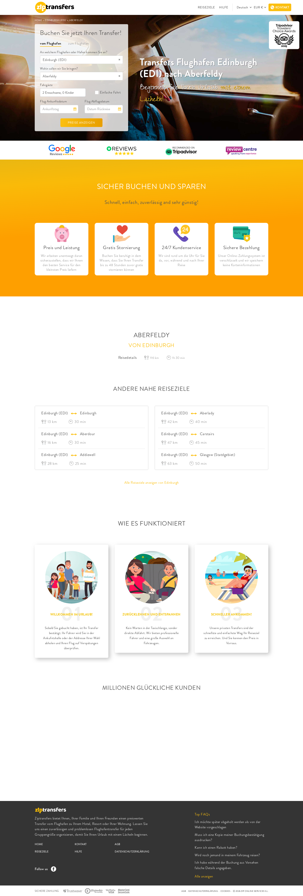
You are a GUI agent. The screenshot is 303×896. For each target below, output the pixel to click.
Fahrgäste (46, 85)
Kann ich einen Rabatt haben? (216, 847)
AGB (117, 844)
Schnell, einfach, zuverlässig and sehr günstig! (152, 202)
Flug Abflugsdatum (97, 101)
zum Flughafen (78, 43)
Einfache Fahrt (108, 92)
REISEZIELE (206, 7)
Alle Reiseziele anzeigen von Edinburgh (151, 482)
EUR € (258, 7)
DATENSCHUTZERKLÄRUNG (132, 852)
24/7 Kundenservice (181, 247)
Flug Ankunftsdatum (53, 101)
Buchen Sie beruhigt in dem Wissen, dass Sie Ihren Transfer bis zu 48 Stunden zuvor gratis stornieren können (122, 263)
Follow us (44, 869)
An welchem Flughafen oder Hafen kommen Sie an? (73, 52)
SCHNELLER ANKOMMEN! (231, 614)
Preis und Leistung (61, 247)
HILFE (223, 7)
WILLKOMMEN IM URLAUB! (71, 614)
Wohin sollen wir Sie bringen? (59, 68)
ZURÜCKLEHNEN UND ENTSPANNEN (151, 614)
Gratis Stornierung (121, 247)
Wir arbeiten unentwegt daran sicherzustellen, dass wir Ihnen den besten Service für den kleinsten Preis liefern (61, 263)
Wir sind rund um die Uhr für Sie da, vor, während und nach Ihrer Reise (181, 260)
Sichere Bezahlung (241, 247)
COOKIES (225, 891)
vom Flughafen (50, 43)
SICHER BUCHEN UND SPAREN (151, 186)
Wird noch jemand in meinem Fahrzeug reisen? (227, 855)
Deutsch (243, 7)
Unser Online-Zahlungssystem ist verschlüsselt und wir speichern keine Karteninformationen (241, 260)
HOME (39, 20)
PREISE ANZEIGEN (81, 122)
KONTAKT (81, 844)
